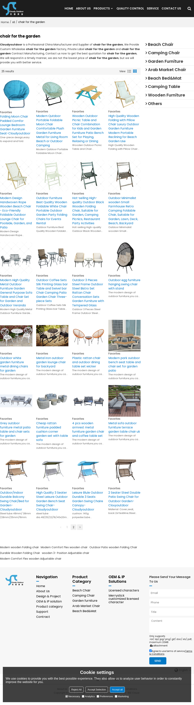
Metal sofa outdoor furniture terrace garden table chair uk (124, 433)
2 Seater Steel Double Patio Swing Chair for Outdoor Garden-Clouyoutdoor (124, 505)
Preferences (105, 696)
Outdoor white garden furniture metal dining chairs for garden (14, 370)
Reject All (76, 689)
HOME (69, 10)
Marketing (122, 696)
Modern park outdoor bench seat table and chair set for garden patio (124, 370)
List (129, 75)
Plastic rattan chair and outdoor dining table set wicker (86, 368)
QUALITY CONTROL (130, 10)
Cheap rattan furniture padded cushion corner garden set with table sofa (52, 437)
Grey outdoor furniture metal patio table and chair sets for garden (15, 435)
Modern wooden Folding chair (19, 554)
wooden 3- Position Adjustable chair (65, 559)
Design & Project (48, 603)
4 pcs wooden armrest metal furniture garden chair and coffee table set (84, 437)
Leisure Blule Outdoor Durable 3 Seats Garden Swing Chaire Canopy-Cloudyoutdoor (87, 507)
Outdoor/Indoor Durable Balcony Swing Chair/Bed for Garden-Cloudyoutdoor (15, 507)
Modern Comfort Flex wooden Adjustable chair (30, 565)
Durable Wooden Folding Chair (20, 559)
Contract (43, 624)
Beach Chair (81, 597)
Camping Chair (83, 603)
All (13, 26)
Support (42, 619)
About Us (43, 598)
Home (5, 26)
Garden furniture (84, 608)
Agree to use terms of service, (170, 659)
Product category (49, 614)
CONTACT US (171, 10)
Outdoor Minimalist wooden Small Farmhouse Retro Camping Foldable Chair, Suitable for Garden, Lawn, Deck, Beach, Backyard (123, 215)
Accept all (117, 689)
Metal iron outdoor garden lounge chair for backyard (51, 368)
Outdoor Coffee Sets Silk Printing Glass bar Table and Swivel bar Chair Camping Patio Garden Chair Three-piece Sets (52, 296)
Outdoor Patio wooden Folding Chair (113, 554)
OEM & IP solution (49, 608)
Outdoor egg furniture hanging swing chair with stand (121, 291)
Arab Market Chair (86, 613)
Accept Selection (97, 689)
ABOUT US (83, 10)
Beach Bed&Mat (84, 618)
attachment (158, 652)
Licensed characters (124, 597)
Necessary (72, 696)
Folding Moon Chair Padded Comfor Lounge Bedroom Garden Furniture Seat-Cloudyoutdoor (15, 129)
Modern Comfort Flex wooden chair (64, 554)
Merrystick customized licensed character (124, 606)
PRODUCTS (102, 10)
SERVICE (153, 10)
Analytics (88, 696)
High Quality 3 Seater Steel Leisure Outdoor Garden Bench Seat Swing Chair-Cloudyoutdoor (52, 507)
